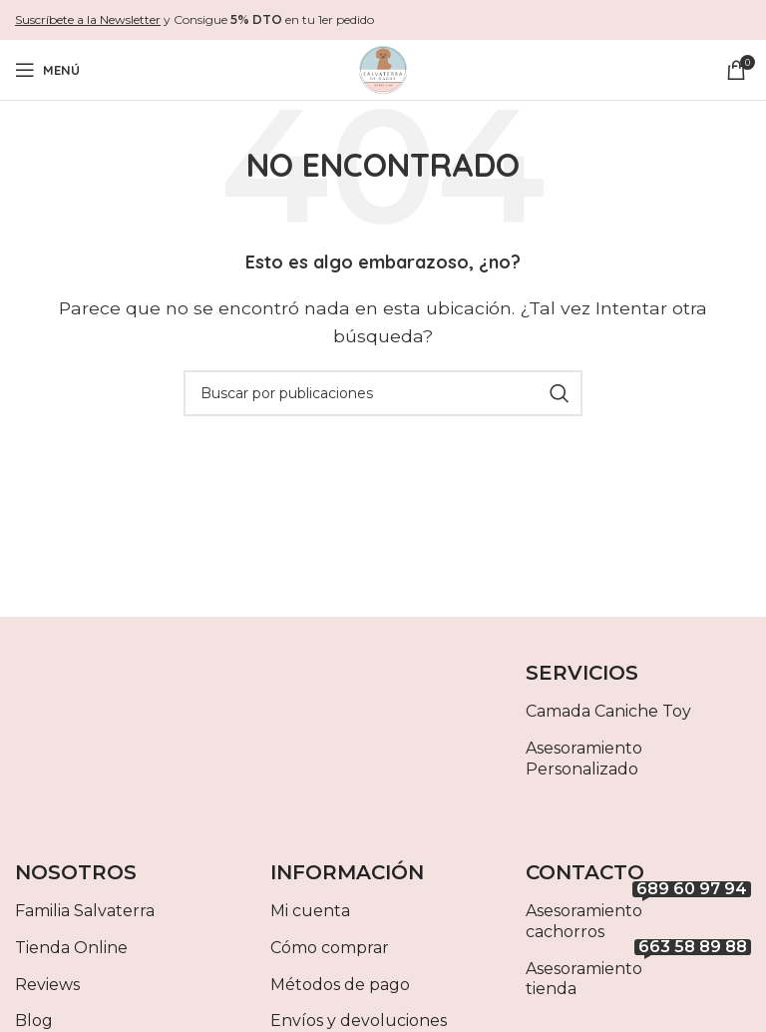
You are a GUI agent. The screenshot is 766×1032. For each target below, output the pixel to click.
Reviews (47, 984)
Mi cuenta (310, 910)
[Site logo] (383, 68)
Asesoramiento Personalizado (584, 758)
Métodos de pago (340, 984)
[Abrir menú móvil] (47, 70)
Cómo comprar (329, 947)
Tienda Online (71, 947)
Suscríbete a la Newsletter (88, 19)
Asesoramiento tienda (638, 975)
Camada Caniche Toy (608, 711)
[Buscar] (383, 393)
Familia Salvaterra (85, 910)
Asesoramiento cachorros (638, 917)
